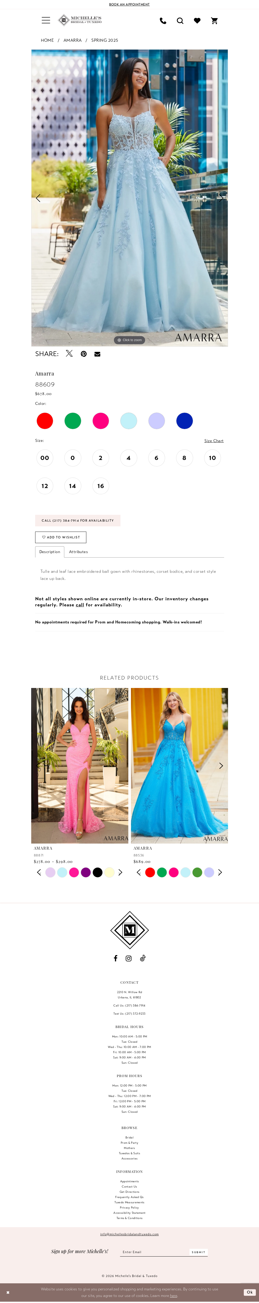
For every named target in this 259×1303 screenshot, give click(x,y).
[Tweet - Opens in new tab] (69, 354)
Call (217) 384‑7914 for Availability (78, 520)
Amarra (73, 40)
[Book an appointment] (129, 4)
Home (47, 40)
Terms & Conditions (130, 1218)
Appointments (129, 1181)
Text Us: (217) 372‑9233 (129, 1013)
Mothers (129, 1148)
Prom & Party (129, 1143)
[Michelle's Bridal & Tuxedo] (79, 20)
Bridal (129, 1137)
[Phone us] (163, 20)
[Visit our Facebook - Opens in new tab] (115, 959)
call (80, 605)
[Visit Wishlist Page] (197, 20)
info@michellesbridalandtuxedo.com (129, 1234)
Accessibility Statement (129, 1213)
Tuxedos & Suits (129, 1153)
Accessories (129, 1158)
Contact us (129, 1186)
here (173, 1295)
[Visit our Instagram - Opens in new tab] (128, 959)
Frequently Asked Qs (129, 1197)
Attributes (78, 551)
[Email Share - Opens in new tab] (97, 353)
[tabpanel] (129, 198)
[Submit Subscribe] (198, 1252)
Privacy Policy (129, 1207)
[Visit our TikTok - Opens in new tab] (142, 958)
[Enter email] (164, 1252)
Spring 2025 (104, 40)
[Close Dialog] (8, 1292)
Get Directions (130, 1192)
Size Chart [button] (214, 440)
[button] (45, 20)
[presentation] (79, 766)
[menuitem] (45, 20)
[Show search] (180, 20)
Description (49, 551)
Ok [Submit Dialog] (250, 1292)
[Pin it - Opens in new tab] (83, 354)
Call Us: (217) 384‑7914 (129, 1005)
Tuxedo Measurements (129, 1202)
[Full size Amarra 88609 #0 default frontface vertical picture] (129, 198)
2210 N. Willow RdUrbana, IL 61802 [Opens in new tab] (129, 994)
